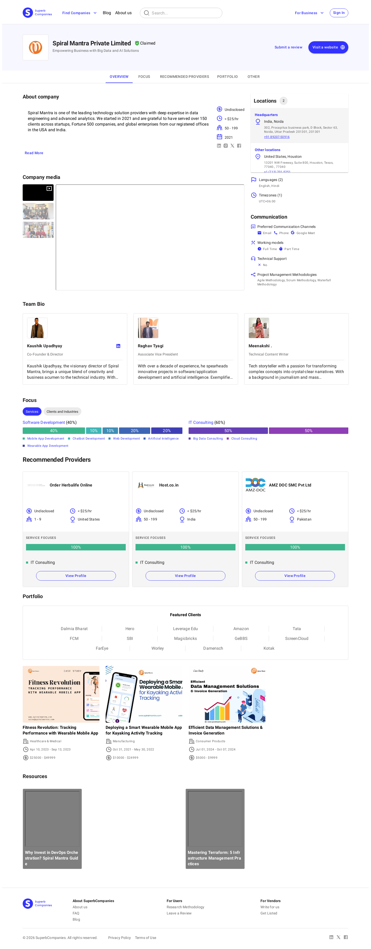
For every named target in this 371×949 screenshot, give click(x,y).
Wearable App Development (48, 446)
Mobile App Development (45, 438)
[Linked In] (331, 938)
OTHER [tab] (254, 77)
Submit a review (288, 47)
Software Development (44, 422)
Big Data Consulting (208, 438)
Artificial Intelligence (163, 438)
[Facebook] (345, 938)
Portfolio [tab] (227, 77)
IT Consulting (201, 422)
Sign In (338, 13)
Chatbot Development (89, 438)
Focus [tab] (144, 77)
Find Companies (80, 12)
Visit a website (329, 47)
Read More (34, 153)
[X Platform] (338, 938)
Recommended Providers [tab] (184, 77)
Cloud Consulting (244, 438)
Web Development (126, 438)
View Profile (76, 576)
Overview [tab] (119, 77)
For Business (308, 12)
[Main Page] (37, 13)
